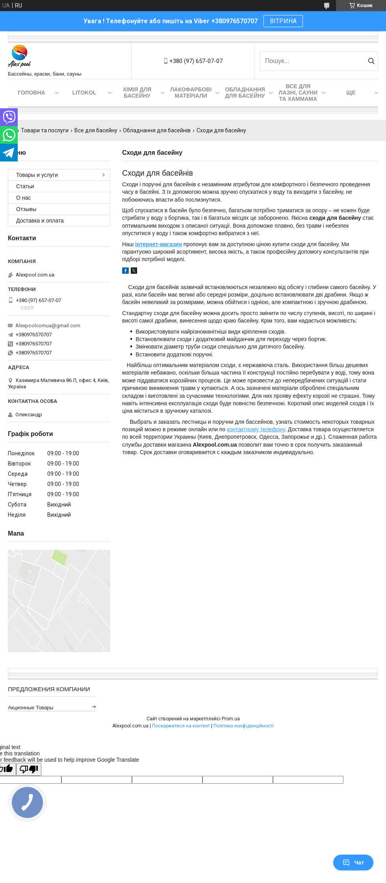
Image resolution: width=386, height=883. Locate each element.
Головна (31, 92)
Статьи (25, 186)
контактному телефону (256, 429)
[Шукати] (371, 61)
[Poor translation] (28, 769)
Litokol (84, 92)
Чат (353, 862)
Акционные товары (31, 707)
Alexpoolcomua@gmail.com (47, 325)
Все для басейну (95, 130)
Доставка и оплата (40, 220)
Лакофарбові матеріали (191, 92)
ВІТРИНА (283, 21)
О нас (23, 198)
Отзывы (26, 209)
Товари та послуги (45, 130)
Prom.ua (231, 719)
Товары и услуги (37, 175)
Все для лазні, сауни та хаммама (298, 92)
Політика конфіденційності (243, 726)
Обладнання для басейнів (157, 130)
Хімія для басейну (137, 92)
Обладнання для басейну (245, 92)
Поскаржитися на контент (181, 726)
